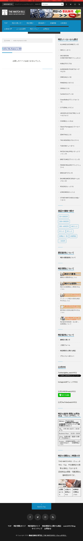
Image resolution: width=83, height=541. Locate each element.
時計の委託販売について (68, 257)
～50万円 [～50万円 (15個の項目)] (62, 241)
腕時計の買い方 (65, 340)
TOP (5, 23)
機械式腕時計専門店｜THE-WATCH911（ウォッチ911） (48, 535)
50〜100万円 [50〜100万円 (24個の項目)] (63, 216)
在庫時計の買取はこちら (76, 492)
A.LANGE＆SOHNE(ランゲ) (69, 44)
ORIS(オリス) (64, 88)
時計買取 (30, 23)
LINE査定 (64, 23)
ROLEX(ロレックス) (66, 186)
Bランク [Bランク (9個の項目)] (69, 231)
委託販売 (41, 23)
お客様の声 (8, 29)
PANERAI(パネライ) (67, 83)
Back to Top (42, 507)
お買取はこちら (61, 492)
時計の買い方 (16, 23)
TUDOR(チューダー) (67, 146)
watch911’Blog (69, 526)
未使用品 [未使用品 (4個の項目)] (73, 236)
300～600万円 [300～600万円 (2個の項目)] (64, 226)
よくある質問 (21, 29)
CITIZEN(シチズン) (66, 107)
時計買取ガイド (20, 526)
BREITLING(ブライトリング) (70, 159)
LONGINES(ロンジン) (67, 192)
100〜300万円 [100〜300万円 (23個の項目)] (64, 221)
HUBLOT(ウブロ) (66, 63)
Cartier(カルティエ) (66, 94)
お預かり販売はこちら (68, 492)
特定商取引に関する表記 (68, 350)
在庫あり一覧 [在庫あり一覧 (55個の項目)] (63, 236)
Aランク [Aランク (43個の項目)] (61, 231)
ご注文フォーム (65, 345)
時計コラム (34, 29)
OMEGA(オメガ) (65, 77)
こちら (61, 444)
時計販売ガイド (34, 526)
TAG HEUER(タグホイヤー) (69, 140)
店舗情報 (53, 23)
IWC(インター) (65, 50)
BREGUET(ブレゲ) (66, 173)
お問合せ (46, 29)
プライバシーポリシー (67, 356)
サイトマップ (37, 528)
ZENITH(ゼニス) (65, 134)
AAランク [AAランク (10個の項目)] (74, 226)
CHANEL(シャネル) (66, 121)
